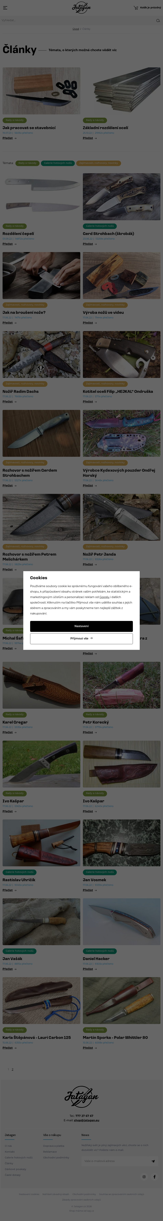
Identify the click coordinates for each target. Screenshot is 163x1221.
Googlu (104, 597)
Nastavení (81, 626)
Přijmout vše (79, 638)
